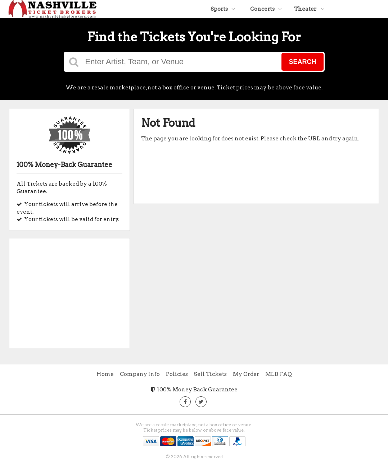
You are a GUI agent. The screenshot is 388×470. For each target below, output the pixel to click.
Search (302, 61)
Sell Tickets (210, 374)
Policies (177, 374)
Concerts (266, 9)
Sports (223, 9)
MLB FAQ (278, 374)
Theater (309, 9)
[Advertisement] (69, 290)
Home (105, 374)
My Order (246, 374)
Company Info (140, 374)
